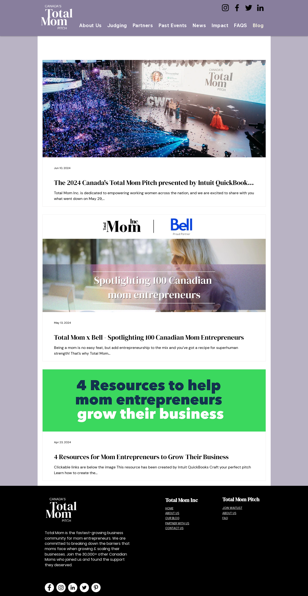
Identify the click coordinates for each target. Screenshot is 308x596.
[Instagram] (225, 7)
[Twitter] (248, 7)
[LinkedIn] (260, 7)
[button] (173, 25)
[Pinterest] (96, 587)
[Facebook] (237, 7)
